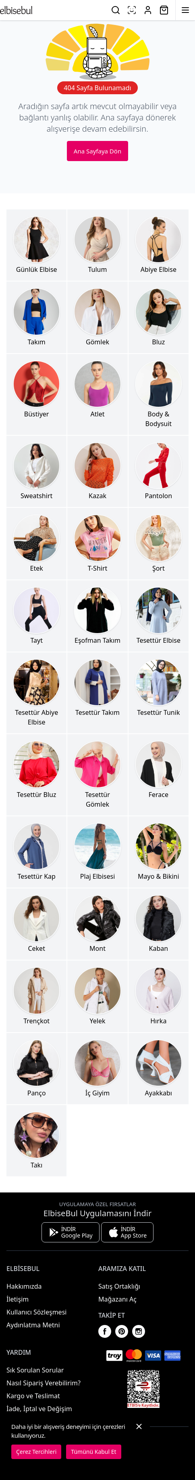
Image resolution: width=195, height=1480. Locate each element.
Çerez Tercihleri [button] (36, 1451)
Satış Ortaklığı (119, 1286)
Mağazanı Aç (117, 1299)
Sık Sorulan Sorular (35, 1370)
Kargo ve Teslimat (33, 1395)
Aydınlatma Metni (33, 1325)
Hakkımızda (23, 1286)
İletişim (17, 1299)
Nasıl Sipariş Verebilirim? (43, 1383)
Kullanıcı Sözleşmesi (36, 1312)
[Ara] (116, 10)
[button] (139, 1440)
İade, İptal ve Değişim (39, 1408)
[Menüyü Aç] (185, 10)
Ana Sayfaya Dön (97, 151)
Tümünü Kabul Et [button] (93, 1451)
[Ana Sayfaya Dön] (16, 10)
